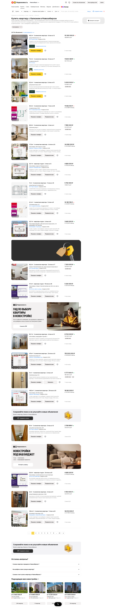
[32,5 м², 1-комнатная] (20, 93)
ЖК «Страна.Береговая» (35, 109)
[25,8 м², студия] (20, 481)
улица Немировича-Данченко (36, 494)
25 (59, 533)
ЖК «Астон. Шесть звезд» (35, 289)
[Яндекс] (12, 2)
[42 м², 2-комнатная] (20, 500)
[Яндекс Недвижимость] (21, 2)
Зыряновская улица (33, 355)
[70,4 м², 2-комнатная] (20, 69)
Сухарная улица (33, 61)
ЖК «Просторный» (33, 186)
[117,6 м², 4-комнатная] (20, 152)
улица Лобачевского (34, 37)
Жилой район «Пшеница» (35, 226)
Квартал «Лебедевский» (35, 167)
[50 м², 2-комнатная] (20, 434)
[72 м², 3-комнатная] (20, 191)
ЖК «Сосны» (32, 62)
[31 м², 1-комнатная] (20, 381)
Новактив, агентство (41, 46)
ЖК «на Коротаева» (34, 268)
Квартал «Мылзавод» (34, 394)
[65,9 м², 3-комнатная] (20, 133)
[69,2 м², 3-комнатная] (20, 46)
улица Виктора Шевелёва (35, 427)
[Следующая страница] (63, 533)
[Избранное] (66, 2)
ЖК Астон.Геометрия (34, 476)
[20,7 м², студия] (20, 172)
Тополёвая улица (33, 204)
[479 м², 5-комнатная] (20, 361)
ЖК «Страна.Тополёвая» (35, 206)
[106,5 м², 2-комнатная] (20, 399)
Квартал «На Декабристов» (35, 357)
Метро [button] (89, 11)
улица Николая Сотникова (35, 185)
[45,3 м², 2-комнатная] (20, 114)
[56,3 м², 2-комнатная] (20, 273)
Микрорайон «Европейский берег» (37, 515)
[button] (69, 2)
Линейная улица (33, 375)
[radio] (35, 533)
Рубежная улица (33, 127)
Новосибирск (32, 146)
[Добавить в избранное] (45, 50)
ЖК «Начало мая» (33, 39)
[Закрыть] (104, 11)
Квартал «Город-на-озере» (35, 148)
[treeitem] (15, 7)
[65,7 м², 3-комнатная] (20, 342)
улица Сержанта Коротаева (50, 266)
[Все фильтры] (12, 11)
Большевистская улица (34, 513)
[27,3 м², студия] (20, 292)
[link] (102, 2)
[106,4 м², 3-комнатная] (20, 519)
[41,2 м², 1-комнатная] (20, 210)
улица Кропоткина (33, 84)
